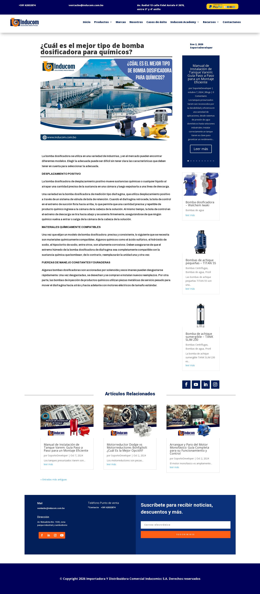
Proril (208, 272)
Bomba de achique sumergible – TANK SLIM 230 (199, 337)
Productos (101, 22)
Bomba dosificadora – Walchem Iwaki (200, 203)
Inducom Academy (183, 22)
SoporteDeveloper (202, 88)
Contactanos (232, 22)
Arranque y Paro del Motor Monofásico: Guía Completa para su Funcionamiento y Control (189, 448)
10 (213, 160)
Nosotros (136, 22)
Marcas (121, 22)
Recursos (209, 22)
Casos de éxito (156, 22)
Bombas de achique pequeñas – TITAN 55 (201, 261)
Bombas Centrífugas (197, 268)
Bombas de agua (195, 210)
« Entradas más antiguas (53, 479)
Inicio (87, 22)
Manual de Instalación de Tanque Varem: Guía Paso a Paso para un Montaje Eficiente (201, 73)
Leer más (201, 149)
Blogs (208, 92)
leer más (190, 215)
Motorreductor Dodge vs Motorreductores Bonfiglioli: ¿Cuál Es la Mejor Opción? (127, 447)
